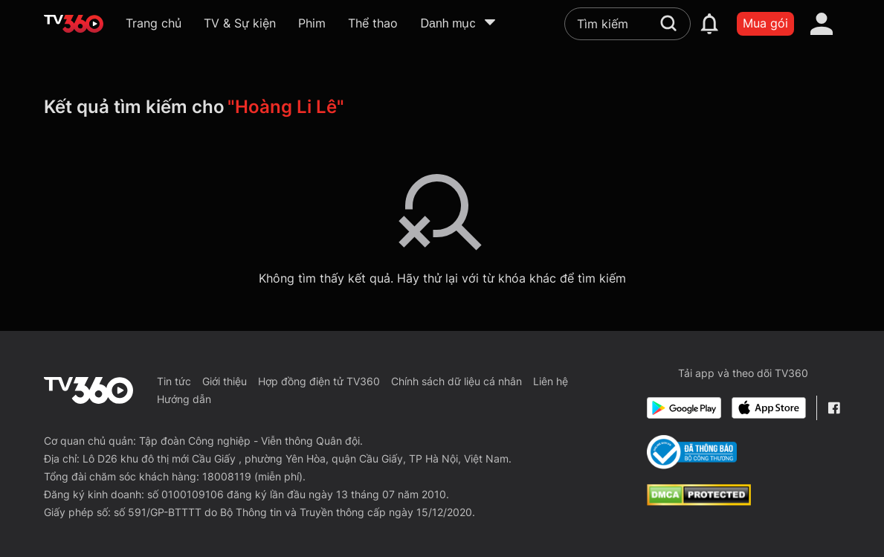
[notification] (709, 23)
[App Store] (769, 408)
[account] (821, 23)
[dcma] (699, 501)
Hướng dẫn (184, 399)
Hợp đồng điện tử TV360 (319, 381)
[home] (73, 24)
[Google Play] (684, 408)
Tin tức (174, 381)
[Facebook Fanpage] (833, 408)
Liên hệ (550, 381)
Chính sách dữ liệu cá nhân (456, 381)
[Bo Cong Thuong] (692, 452)
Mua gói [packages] (765, 23)
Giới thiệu (224, 381)
